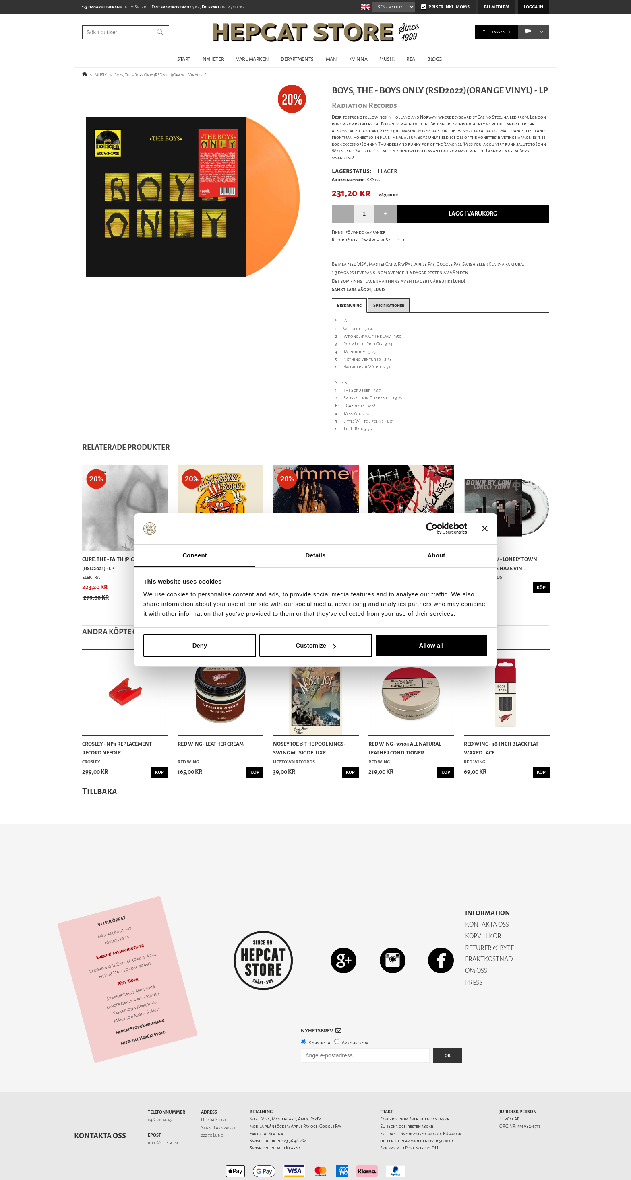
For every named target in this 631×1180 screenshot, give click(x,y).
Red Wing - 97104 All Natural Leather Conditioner (404, 748)
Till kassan (494, 32)
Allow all (431, 645)
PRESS (473, 954)
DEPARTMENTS (297, 59)
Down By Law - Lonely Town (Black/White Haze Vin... (500, 563)
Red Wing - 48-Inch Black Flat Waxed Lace (501, 748)
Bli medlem (496, 7)
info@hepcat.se (163, 1115)
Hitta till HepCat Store (143, 1010)
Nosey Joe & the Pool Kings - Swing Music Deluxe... (309, 748)
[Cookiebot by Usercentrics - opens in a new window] (432, 529)
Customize (316, 645)
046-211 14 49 (160, 1092)
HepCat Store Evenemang (140, 998)
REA (410, 59)
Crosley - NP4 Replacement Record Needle (117, 748)
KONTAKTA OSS (487, 896)
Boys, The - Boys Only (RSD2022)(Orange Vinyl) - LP (160, 75)
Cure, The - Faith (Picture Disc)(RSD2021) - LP (120, 563)
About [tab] (436, 555)
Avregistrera (355, 1014)
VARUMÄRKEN (252, 59)
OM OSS (476, 942)
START (183, 59)
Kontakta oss (100, 1107)
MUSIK (386, 59)
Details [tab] (316, 555)
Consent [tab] (194, 555)
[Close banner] (485, 529)
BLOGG (434, 59)
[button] (527, 32)
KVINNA (358, 59)
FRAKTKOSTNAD (489, 931)
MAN (331, 59)
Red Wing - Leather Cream (211, 743)
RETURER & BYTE (489, 919)
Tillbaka (99, 791)
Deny (199, 645)
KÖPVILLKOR (483, 908)
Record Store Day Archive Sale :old (368, 240)
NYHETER (213, 59)
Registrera (319, 1014)
